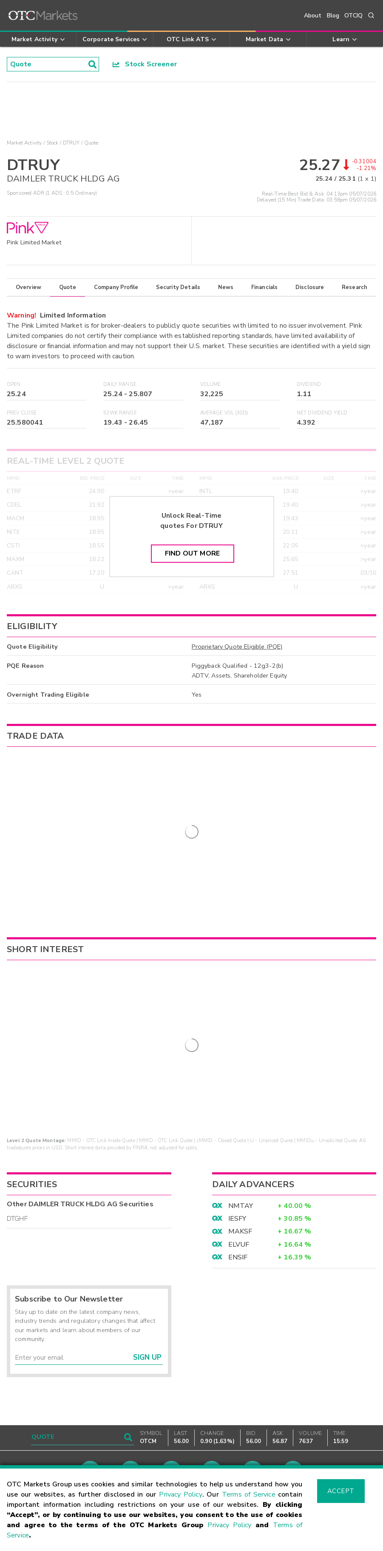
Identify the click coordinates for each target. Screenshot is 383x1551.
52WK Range (120, 413)
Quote (68, 287)
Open (14, 384)
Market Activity (24, 142)
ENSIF (238, 1233)
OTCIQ (353, 15)
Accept (341, 1491)
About (313, 15)
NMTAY (240, 1181)
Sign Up (147, 1333)
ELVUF (239, 1220)
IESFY (237, 1194)
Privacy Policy (180, 1494)
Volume (210, 384)
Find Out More (192, 553)
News (226, 287)
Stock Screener (145, 64)
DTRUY (71, 142)
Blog (333, 15)
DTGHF (17, 1194)
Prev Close (22, 413)
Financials (264, 287)
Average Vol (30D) (224, 413)
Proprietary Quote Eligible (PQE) (237, 646)
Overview (28, 287)
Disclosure (309, 287)
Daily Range (119, 384)
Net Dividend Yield (322, 413)
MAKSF (240, 1207)
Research (354, 287)
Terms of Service (248, 1494)
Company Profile (116, 287)
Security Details (178, 287)
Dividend (309, 384)
